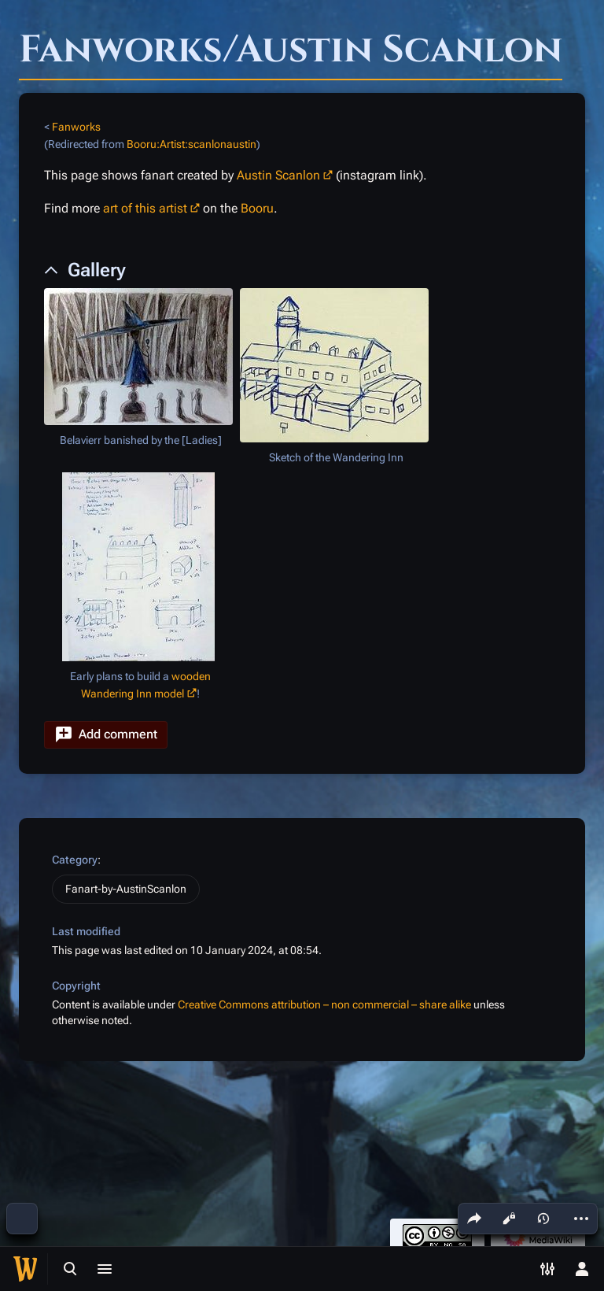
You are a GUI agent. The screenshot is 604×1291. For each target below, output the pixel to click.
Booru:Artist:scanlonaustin (191, 144)
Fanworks (76, 126)
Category (75, 859)
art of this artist (145, 208)
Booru (257, 208)
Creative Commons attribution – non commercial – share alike (324, 1004)
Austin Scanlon (278, 175)
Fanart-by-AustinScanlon (125, 888)
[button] (106, 735)
